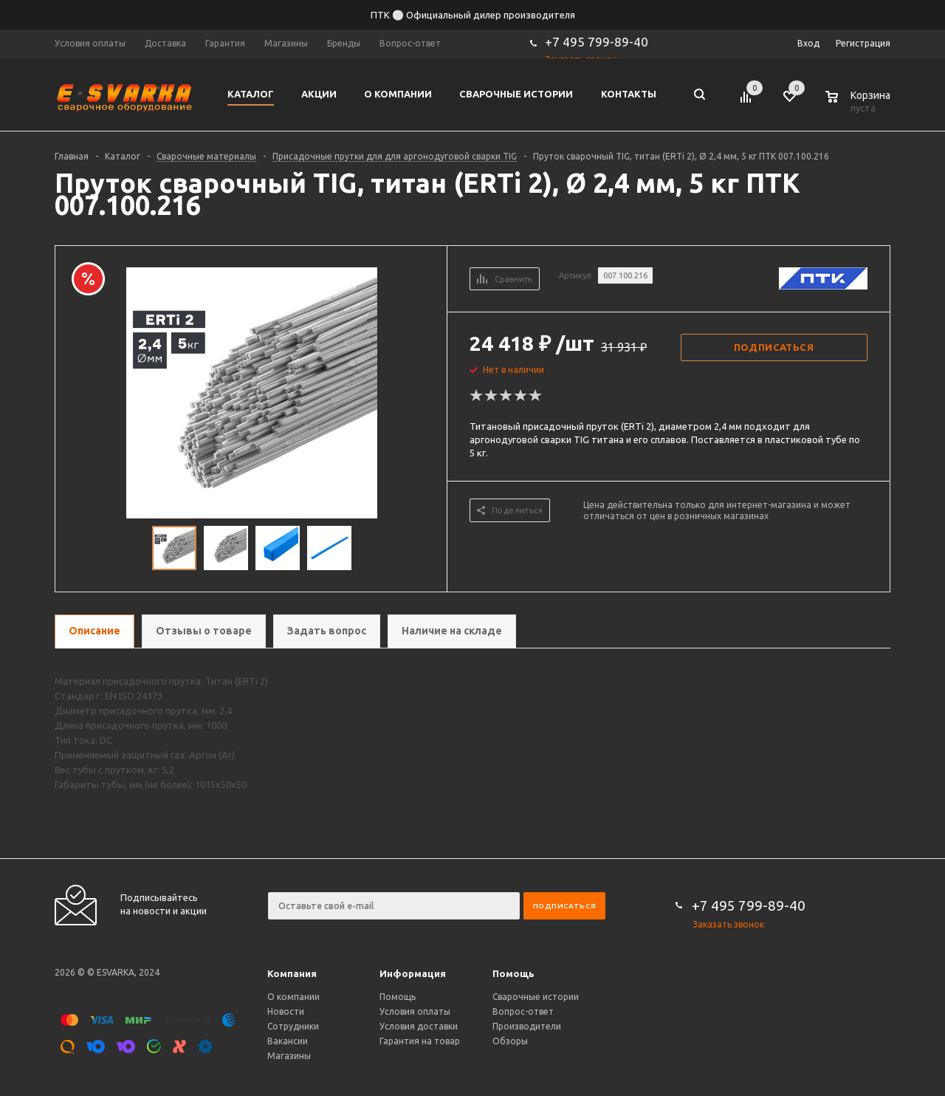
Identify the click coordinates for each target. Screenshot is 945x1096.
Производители (526, 1026)
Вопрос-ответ (523, 1011)
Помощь (513, 973)
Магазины (289, 1056)
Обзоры (510, 1041)
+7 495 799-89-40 (596, 42)
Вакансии (287, 1041)
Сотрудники (293, 1026)
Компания (292, 973)
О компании (293, 996)
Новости (285, 1011)
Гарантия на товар (419, 1041)
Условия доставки (418, 1026)
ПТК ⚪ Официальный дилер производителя (473, 15)
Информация (412, 973)
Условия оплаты (414, 1011)
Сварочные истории (535, 996)
